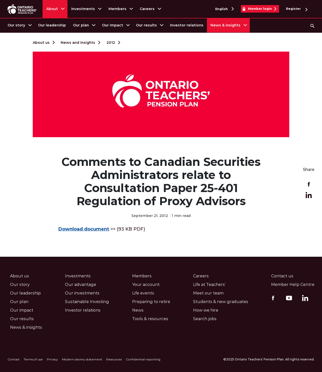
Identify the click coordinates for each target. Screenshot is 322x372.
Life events (143, 293)
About (52, 9)
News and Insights (78, 42)
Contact (14, 359)
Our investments (82, 293)
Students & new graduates (220, 301)
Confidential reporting (143, 359)
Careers (147, 9)
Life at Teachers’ (209, 284)
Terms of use (33, 359)
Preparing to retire (151, 301)
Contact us (282, 276)
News (138, 310)
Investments (83, 9)
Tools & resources (150, 318)
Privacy (52, 359)
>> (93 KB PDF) (101, 229)
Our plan (81, 25)
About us (41, 42)
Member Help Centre (292, 284)
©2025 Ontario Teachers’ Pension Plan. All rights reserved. (268, 359)
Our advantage (80, 284)
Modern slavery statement (82, 359)
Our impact (112, 25)
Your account (146, 284)
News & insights (225, 25)
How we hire (205, 310)
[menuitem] (19, 25)
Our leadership (52, 25)
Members (117, 9)
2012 (110, 42)
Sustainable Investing (87, 301)
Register (296, 9)
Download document (83, 229)
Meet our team (208, 293)
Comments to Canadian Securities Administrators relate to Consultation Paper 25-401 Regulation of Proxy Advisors (161, 181)
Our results (146, 25)
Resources (114, 359)
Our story (16, 25)
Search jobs (205, 318)
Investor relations (186, 25)
